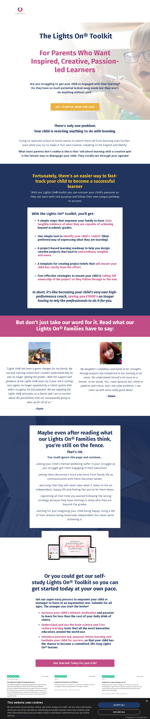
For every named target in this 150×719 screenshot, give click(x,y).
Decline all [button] (119, 712)
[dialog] (75, 708)
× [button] (147, 701)
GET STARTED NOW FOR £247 (75, 107)
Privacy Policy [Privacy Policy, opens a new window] (21, 715)
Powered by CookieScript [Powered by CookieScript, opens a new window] (136, 717)
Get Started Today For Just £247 (75, 665)
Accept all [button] (119, 705)
